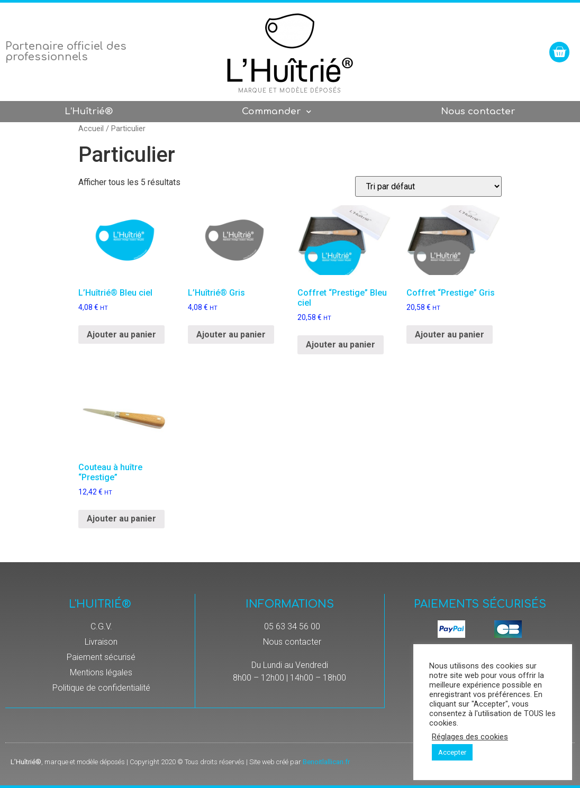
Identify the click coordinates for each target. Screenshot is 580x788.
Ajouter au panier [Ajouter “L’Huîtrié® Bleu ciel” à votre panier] (121, 334)
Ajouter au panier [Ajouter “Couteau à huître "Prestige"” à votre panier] (121, 519)
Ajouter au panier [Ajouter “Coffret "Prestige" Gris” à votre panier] (449, 334)
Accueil (91, 128)
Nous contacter (478, 111)
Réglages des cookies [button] (470, 736)
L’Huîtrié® (89, 111)
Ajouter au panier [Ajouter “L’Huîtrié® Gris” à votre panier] (231, 334)
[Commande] (428, 186)
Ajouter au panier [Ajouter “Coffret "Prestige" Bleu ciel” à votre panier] (340, 345)
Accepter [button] (452, 752)
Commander (276, 112)
